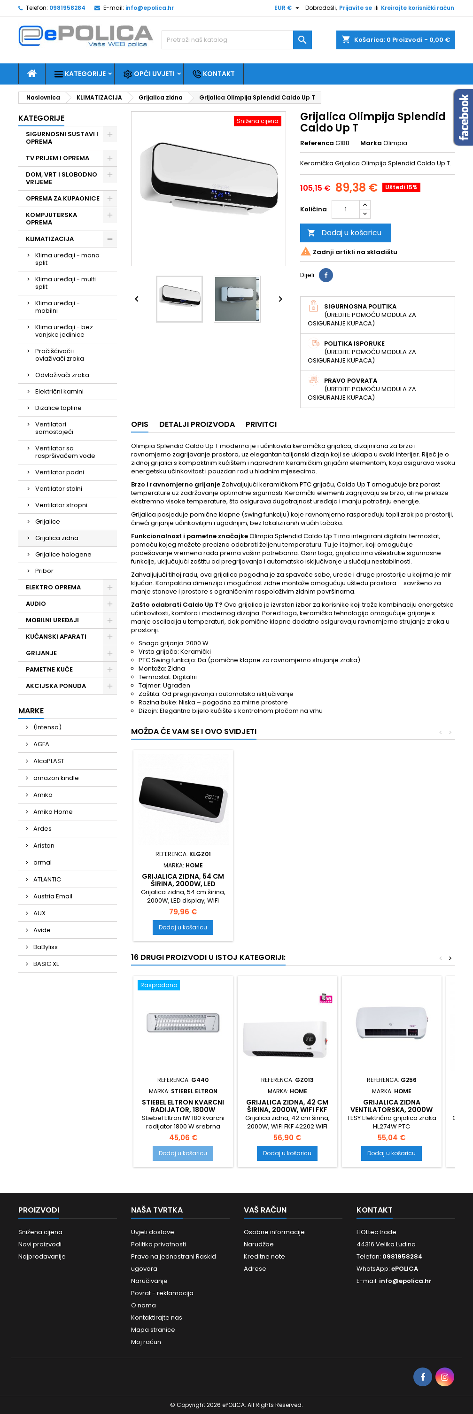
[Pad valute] (288, 8)
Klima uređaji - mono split (67, 259)
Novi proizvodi (40, 1244)
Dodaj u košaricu (344, 232)
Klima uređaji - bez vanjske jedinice (64, 331)
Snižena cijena (40, 1232)
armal (42, 862)
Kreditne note (264, 1256)
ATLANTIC (46, 879)
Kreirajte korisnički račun (417, 8)
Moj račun (146, 1341)
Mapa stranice (153, 1329)
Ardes (42, 828)
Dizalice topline (58, 407)
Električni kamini (59, 391)
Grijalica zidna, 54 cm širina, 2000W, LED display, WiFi (391, 884)
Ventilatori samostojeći (54, 428)
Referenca (317, 143)
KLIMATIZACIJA (50, 238)
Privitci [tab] (261, 424)
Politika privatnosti (158, 1244)
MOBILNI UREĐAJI (52, 620)
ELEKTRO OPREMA (53, 587)
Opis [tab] (139, 424)
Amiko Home (52, 811)
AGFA (40, 744)
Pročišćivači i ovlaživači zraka (59, 355)
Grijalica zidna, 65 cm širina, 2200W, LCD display (183, 884)
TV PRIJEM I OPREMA (57, 158)
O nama (143, 1305)
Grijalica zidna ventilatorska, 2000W (391, 1105)
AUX (39, 913)
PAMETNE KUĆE (49, 669)
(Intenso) (47, 727)
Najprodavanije (42, 1256)
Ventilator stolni (58, 488)
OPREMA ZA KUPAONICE (63, 198)
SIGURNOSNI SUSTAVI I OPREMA (62, 138)
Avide (41, 930)
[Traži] (237, 40)
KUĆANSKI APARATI (56, 636)
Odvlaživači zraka (62, 375)
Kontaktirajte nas (156, 1317)
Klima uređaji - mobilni (57, 307)
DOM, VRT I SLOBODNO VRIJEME (61, 178)
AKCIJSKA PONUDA (56, 685)
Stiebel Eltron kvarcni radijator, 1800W (183, 1105)
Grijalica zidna (56, 537)
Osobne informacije (274, 1232)
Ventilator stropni (61, 505)
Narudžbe (259, 1244)
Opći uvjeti (149, 74)
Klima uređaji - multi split (65, 283)
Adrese (255, 1268)
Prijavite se (355, 8)
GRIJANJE (41, 653)
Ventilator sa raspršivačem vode (65, 452)
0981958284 (67, 8)
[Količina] (346, 209)
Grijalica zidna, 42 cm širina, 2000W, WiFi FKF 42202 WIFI (287, 1109)
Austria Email (52, 896)
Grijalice (47, 521)
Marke (31, 710)
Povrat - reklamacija (162, 1293)
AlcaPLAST (48, 761)
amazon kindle (55, 777)
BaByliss (45, 947)
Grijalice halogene (63, 554)
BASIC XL (45, 963)
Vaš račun (265, 1210)
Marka (371, 143)
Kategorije (80, 74)
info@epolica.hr (149, 8)
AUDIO (36, 603)
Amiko (42, 794)
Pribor (44, 570)
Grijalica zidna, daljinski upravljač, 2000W (287, 884)
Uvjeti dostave (152, 1232)
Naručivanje (149, 1280)
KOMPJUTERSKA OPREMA (51, 218)
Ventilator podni (59, 472)
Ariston (43, 845)
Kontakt (213, 74)
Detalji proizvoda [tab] (197, 424)
